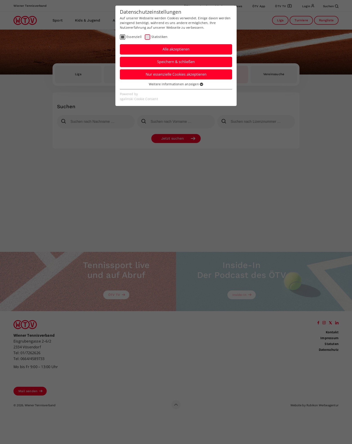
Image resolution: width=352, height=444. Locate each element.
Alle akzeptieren (176, 49)
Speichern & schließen (176, 61)
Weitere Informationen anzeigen (176, 84)
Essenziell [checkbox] (134, 37)
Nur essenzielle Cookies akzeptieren (176, 74)
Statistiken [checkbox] (159, 37)
